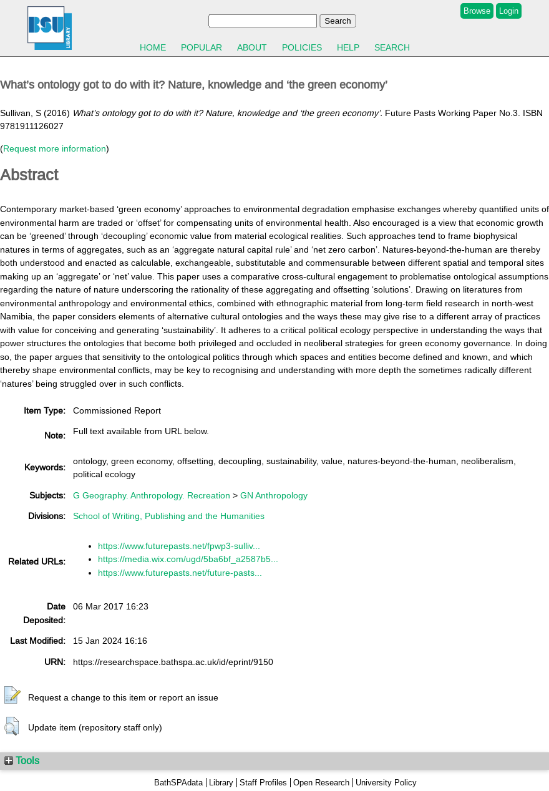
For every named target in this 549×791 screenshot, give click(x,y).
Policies (302, 47)
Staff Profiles (263, 782)
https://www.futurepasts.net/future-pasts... (180, 573)
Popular (201, 47)
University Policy (386, 782)
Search (392, 47)
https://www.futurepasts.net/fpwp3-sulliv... (179, 546)
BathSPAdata (178, 782)
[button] (12, 695)
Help (348, 47)
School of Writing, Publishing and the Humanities (169, 516)
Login (508, 11)
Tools (21, 760)
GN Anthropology (274, 495)
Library (221, 782)
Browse (477, 11)
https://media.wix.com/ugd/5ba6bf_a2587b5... (188, 559)
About (252, 47)
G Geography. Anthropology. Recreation (151, 495)
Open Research (321, 782)
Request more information (54, 148)
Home (153, 47)
